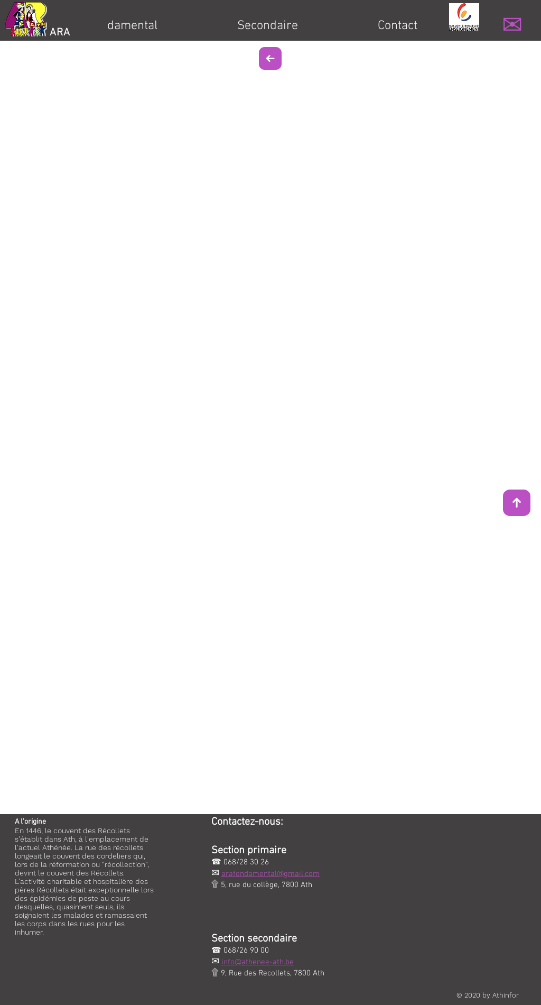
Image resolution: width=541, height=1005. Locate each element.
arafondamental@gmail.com (270, 874)
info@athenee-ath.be (257, 962)
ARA (60, 32)
